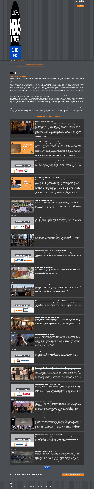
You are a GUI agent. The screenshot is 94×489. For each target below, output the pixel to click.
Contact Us (71, 1)
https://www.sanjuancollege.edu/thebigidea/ (34, 64)
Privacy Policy (49, 486)
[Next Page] (47, 467)
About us (64, 1)
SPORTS (50, 6)
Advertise (67, 6)
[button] (46, 6)
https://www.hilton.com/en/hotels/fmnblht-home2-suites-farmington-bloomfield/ (29, 66)
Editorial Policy (14, 486)
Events (55, 6)
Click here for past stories (73, 474)
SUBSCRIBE (80, 5)
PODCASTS (73, 6)
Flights (60, 6)
